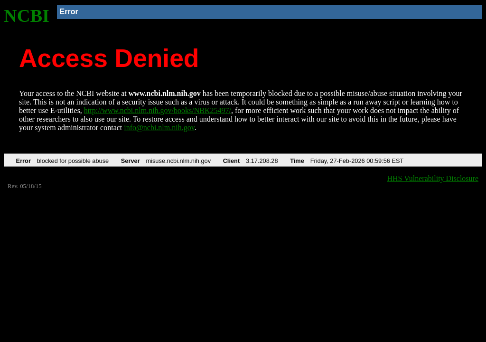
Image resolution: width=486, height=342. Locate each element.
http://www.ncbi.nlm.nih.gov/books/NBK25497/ (157, 110)
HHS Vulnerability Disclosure (433, 178)
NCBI (26, 16)
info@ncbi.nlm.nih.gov (159, 128)
